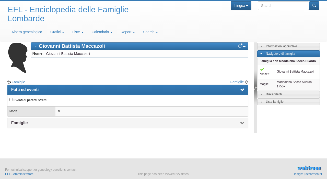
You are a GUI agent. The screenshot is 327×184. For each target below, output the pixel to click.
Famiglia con (288, 61)
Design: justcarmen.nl (307, 174)
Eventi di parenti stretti (27, 100)
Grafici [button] (57, 32)
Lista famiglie (274, 101)
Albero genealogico (26, 32)
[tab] (140, 46)
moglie (264, 84)
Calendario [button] (102, 32)
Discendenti (274, 94)
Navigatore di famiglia (280, 53)
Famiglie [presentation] (19, 123)
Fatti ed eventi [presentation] (25, 89)
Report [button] (128, 32)
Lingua (241, 6)
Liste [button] (77, 32)
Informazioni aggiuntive (281, 46)
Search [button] (150, 32)
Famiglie (18, 82)
